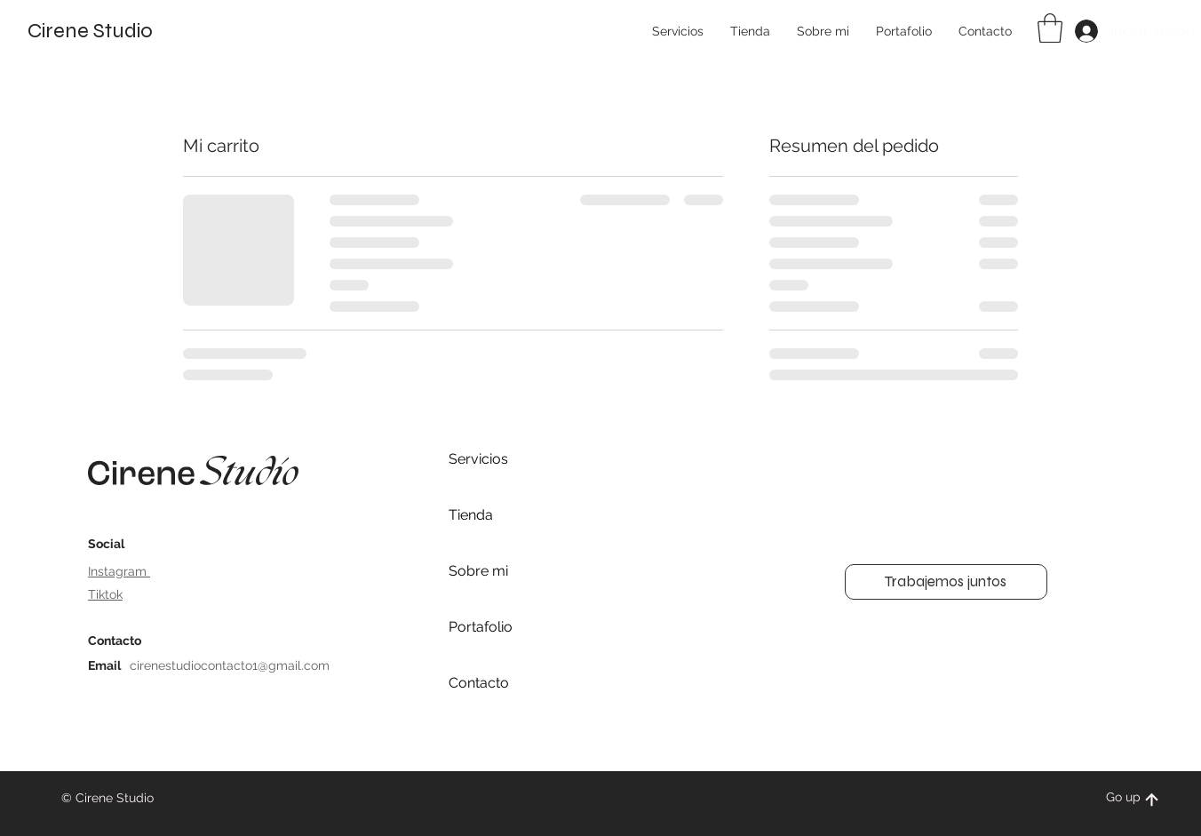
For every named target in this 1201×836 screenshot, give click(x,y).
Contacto (479, 682)
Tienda (471, 514)
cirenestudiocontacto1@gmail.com (230, 665)
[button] (1050, 28)
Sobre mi (478, 570)
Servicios (478, 458)
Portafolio (481, 626)
